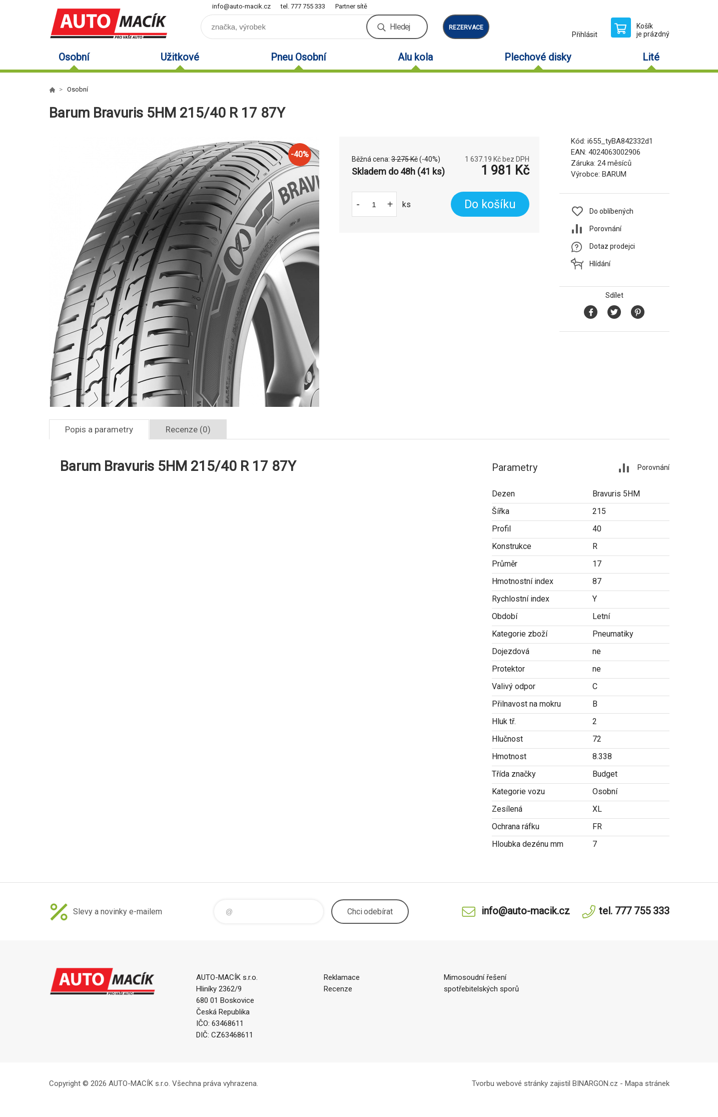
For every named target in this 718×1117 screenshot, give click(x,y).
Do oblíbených (611, 211)
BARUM (614, 174)
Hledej (400, 27)
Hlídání (599, 264)
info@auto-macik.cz (241, 6)
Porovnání (605, 229)
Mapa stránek (647, 1083)
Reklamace (342, 977)
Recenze (338, 988)
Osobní (74, 57)
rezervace (466, 27)
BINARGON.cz (595, 1083)
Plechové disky (537, 57)
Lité (650, 57)
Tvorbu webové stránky (510, 1083)
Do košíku (490, 204)
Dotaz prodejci (612, 246)
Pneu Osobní (298, 57)
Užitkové (180, 57)
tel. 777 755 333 (303, 6)
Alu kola (415, 57)
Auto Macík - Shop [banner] (109, 23)
